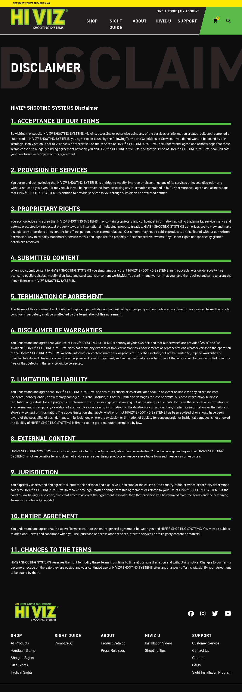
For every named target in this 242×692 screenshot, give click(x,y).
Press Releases (113, 650)
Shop (92, 21)
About (140, 21)
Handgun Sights (23, 650)
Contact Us (200, 650)
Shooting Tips (155, 650)
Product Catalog (113, 643)
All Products (20, 643)
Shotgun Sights (22, 658)
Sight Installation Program (211, 672)
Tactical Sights (21, 672)
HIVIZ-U (163, 21)
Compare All (64, 643)
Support (187, 21)
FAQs (196, 665)
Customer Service (205, 643)
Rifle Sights (19, 665)
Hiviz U (152, 635)
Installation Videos (159, 643)
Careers (198, 658)
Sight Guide (68, 635)
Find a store (166, 11)
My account (189, 11)
